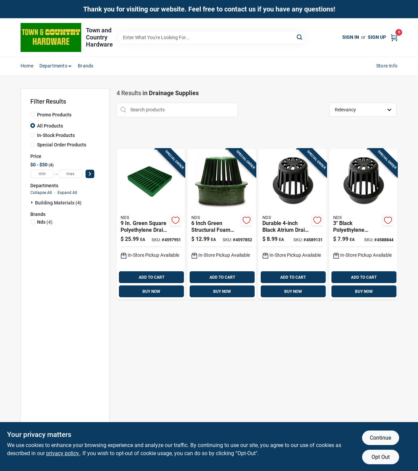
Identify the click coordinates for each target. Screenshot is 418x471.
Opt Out (381, 457)
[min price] (42, 174)
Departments (53, 65)
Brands (85, 65)
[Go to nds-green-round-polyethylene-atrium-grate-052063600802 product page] (221, 224)
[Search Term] (212, 37)
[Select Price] (90, 174)
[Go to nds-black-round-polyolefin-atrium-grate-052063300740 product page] (363, 224)
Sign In (350, 37)
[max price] (70, 174)
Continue (380, 438)
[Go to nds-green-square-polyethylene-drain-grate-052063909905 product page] (151, 224)
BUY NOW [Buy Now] (151, 291)
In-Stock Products (56, 135)
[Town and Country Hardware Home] (51, 37)
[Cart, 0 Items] (394, 37)
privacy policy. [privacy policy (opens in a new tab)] (63, 453)
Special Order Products (61, 144)
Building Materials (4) (58, 202)
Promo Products (54, 114)
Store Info (386, 65)
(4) (45, 222)
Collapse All (41, 192)
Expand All (67, 192)
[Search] (300, 37)
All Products (50, 126)
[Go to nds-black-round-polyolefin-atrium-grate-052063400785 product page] (292, 224)
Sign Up (377, 37)
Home (27, 65)
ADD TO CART (151, 277)
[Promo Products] (32, 114)
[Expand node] (32, 202)
